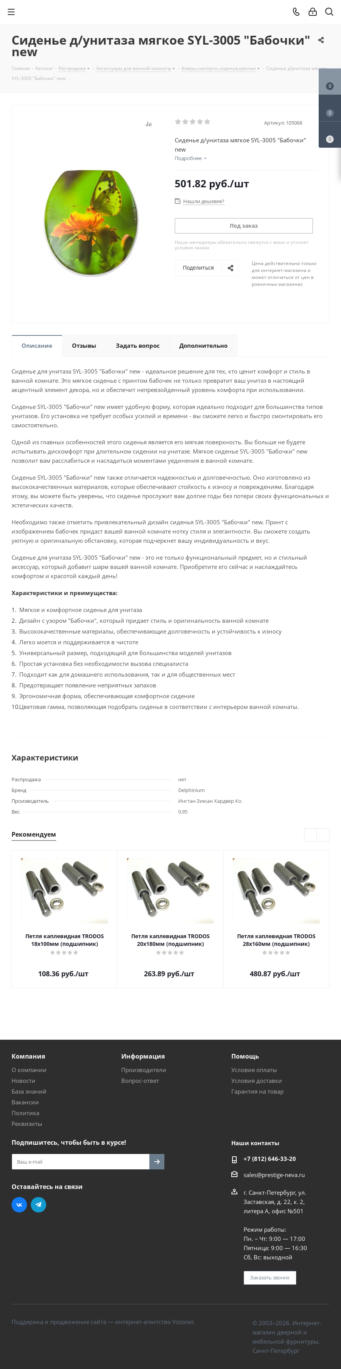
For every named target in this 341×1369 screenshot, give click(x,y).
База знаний (29, 1091)
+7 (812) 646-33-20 (270, 1158)
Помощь (245, 1056)
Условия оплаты (254, 1070)
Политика (25, 1113)
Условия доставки (256, 1080)
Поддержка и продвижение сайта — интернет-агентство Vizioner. (104, 1322)
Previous (310, 835)
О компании (29, 1070)
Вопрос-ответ (140, 1080)
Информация (143, 1056)
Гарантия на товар (257, 1091)
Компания (28, 1056)
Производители (143, 1070)
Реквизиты (27, 1123)
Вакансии (25, 1102)
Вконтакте (19, 1204)
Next (323, 835)
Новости (23, 1080)
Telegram (38, 1204)
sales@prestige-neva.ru (274, 1175)
